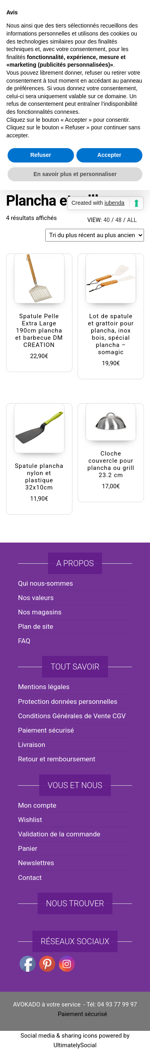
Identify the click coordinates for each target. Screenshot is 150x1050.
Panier (27, 848)
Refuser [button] (40, 585)
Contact (30, 878)
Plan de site (35, 626)
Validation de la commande (59, 834)
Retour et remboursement (56, 759)
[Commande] (94, 235)
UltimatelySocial (75, 1045)
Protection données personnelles (67, 701)
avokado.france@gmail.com (77, 16)
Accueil (16, 176)
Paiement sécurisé (46, 730)
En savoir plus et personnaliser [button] (75, 604)
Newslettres (36, 863)
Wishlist (30, 820)
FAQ (24, 641)
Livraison (31, 745)
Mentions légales (44, 687)
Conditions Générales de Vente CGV (72, 716)
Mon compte (37, 805)
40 (107, 220)
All (132, 220)
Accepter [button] (109, 585)
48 (118, 220)
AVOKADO (75, 73)
